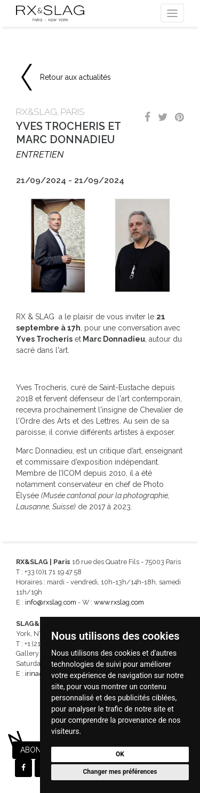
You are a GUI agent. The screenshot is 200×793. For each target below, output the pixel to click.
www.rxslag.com (119, 602)
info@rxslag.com (50, 602)
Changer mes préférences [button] (120, 771)
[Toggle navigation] (172, 13)
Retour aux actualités (75, 77)
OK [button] (120, 754)
